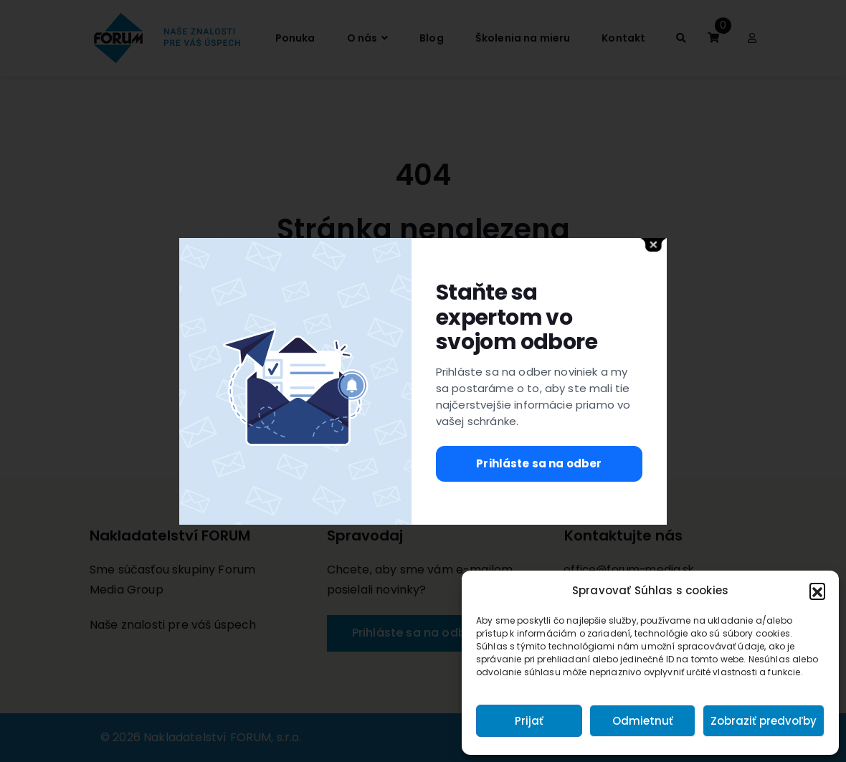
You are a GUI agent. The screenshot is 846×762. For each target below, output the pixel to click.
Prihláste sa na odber (539, 463)
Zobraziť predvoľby (763, 720)
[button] (817, 591)
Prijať (529, 720)
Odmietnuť (642, 720)
